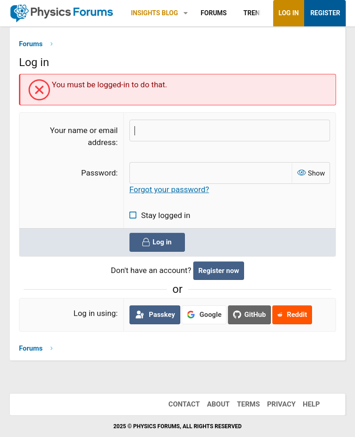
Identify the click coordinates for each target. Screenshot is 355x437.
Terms (248, 404)
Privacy (281, 404)
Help (311, 404)
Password (98, 172)
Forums (213, 13)
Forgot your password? (169, 189)
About (218, 404)
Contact (184, 404)
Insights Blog (154, 13)
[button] (185, 13)
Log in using (94, 313)
